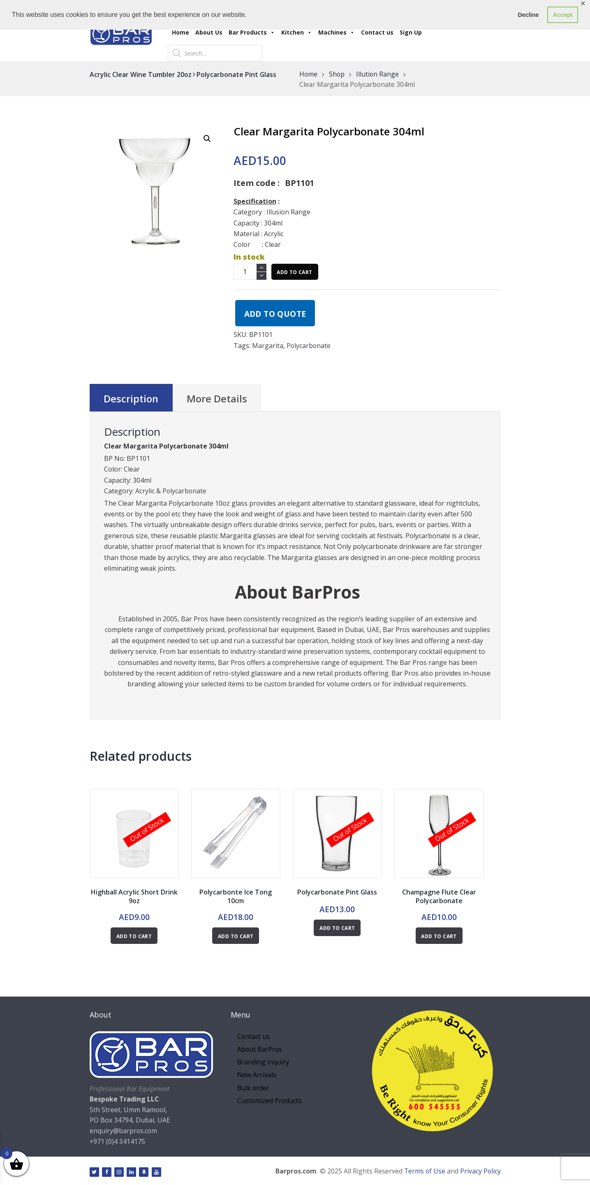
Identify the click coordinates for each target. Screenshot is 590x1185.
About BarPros (260, 1049)
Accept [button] (563, 15)
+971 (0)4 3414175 (118, 1141)
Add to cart (294, 272)
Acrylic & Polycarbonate (171, 490)
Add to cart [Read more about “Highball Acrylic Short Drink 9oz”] (134, 936)
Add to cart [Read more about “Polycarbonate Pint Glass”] (337, 928)
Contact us (377, 32)
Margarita (267, 345)
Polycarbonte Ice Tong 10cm (235, 897)
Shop (337, 74)
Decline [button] (528, 15)
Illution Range (378, 74)
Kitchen (296, 32)
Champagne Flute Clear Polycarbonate (439, 897)
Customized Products (270, 1100)
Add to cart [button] (235, 936)
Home (180, 32)
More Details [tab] (217, 399)
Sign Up (411, 32)
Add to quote (275, 313)
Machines (336, 32)
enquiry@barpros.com (124, 1131)
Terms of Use (424, 1171)
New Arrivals (256, 1075)
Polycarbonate (309, 345)
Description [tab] (131, 399)
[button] (207, 138)
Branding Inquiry (263, 1062)
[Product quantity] (250, 272)
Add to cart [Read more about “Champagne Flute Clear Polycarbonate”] (438, 936)
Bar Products (252, 32)
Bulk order (253, 1087)
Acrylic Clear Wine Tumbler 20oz (141, 74)
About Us (208, 32)
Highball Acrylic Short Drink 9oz (134, 897)
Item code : (257, 183)
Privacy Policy (480, 1171)
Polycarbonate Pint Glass (237, 74)
